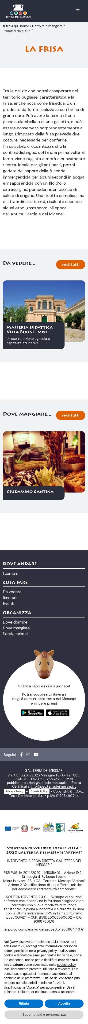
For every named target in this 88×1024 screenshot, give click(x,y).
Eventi (8, 681)
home (25, 26)
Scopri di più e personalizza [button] (43, 1014)
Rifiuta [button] (24, 1003)
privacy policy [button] (47, 951)
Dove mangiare (16, 705)
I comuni (10, 650)
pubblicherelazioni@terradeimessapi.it (37, 860)
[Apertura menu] (77, 11)
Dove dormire (15, 699)
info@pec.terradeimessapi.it (53, 864)
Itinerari (9, 675)
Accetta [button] (64, 1003)
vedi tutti (71, 342)
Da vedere (12, 669)
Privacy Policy (14, 868)
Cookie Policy (39, 868)
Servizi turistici (15, 711)
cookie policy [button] (66, 964)
